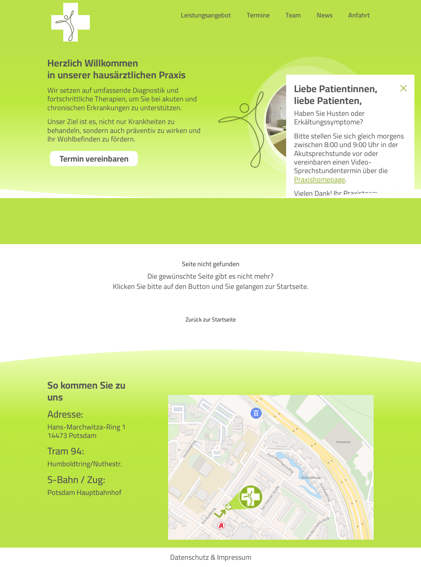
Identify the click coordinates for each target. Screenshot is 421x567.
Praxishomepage (319, 179)
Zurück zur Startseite (211, 319)
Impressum (234, 557)
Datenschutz (189, 557)
